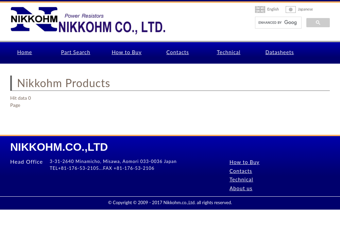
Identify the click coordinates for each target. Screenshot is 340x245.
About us (241, 188)
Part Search (75, 52)
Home (24, 52)
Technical (229, 52)
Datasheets (280, 52)
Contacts (177, 52)
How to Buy (126, 52)
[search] (277, 22)
